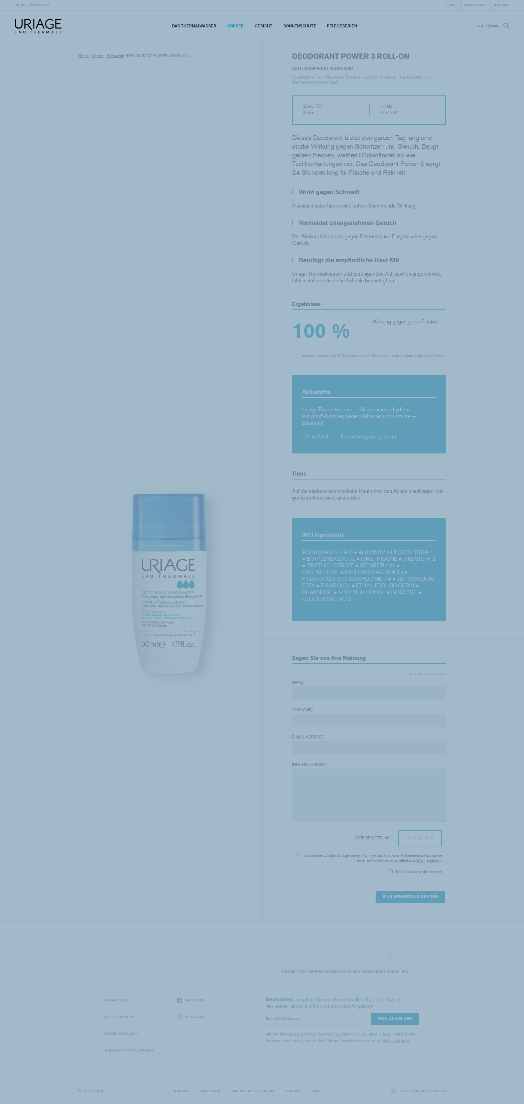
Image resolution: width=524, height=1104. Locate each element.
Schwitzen (115, 55)
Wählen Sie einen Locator (418, 1090)
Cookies (293, 1091)
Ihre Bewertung (373, 838)
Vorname (302, 709)
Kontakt (501, 5)
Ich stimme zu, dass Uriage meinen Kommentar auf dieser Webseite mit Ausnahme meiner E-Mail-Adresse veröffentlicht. (369, 858)
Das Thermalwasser (194, 25)
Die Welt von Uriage (32, 5)
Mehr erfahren (428, 860)
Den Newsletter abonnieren (415, 871)
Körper (235, 25)
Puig (317, 1091)
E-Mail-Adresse (308, 737)
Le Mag (451, 5)
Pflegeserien (342, 25)
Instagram (190, 1017)
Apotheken (477, 5)
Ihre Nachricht (309, 764)
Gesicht (263, 25)
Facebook (190, 1000)
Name (298, 682)
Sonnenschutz (299, 25)
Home (83, 55)
